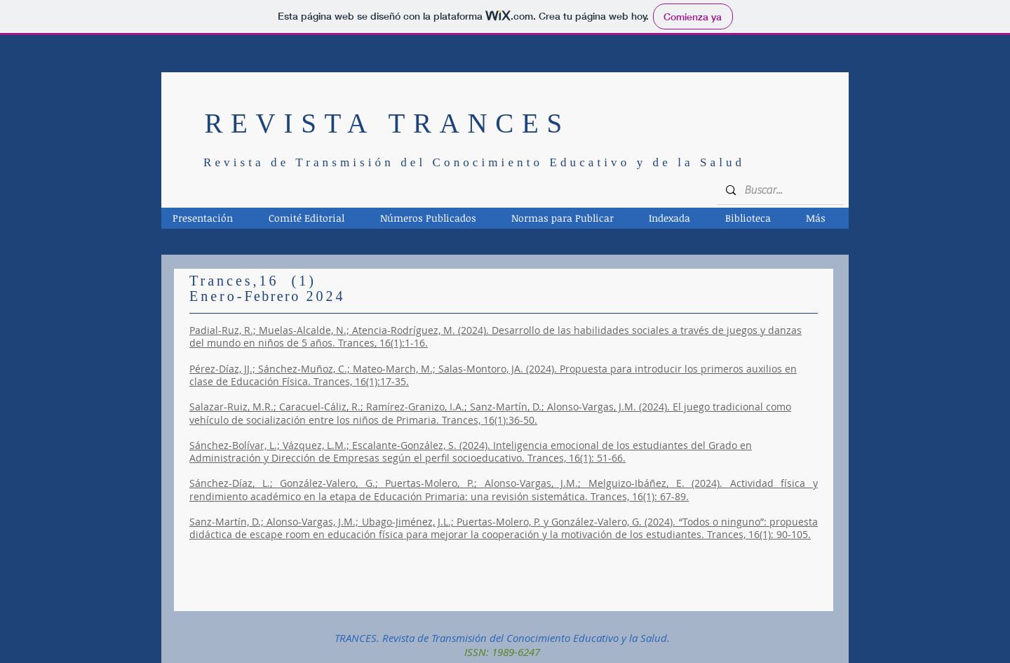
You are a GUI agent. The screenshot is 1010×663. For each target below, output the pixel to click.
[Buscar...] (779, 190)
